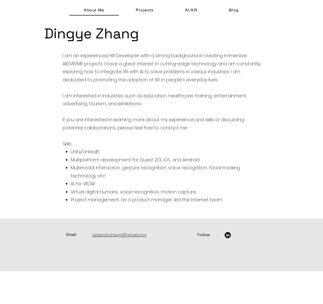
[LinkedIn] (228, 235)
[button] (144, 10)
